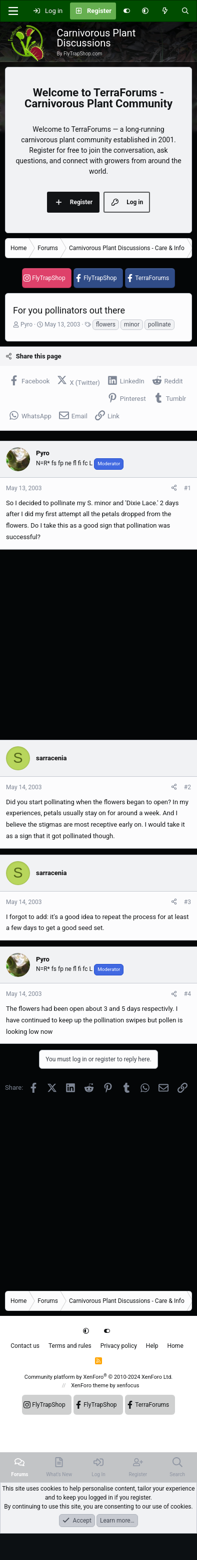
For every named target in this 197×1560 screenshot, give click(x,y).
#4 (187, 993)
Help (152, 1345)
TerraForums (152, 278)
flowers (106, 324)
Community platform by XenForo (98, 1377)
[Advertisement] (94, 644)
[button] (145, 11)
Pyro (26, 324)
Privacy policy (118, 1345)
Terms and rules (70, 1345)
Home (175, 1345)
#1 (187, 488)
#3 (187, 902)
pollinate (159, 324)
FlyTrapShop (48, 278)
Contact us (25, 1345)
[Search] (185, 11)
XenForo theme (89, 1385)
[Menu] (13, 10)
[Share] (174, 488)
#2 (187, 787)
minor (132, 324)
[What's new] (164, 11)
